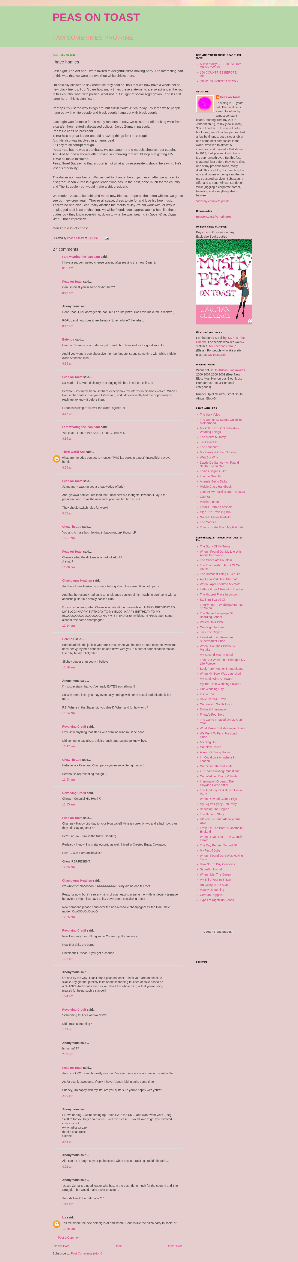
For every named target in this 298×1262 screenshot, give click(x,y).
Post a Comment (69, 1237)
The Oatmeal (208, 522)
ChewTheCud (71, 526)
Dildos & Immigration (214, 709)
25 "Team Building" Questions (219, 771)
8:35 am (67, 438)
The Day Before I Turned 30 (218, 845)
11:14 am (68, 625)
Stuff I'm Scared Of (212, 599)
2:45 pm (67, 1141)
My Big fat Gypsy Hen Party (218, 804)
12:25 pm (68, 917)
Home (119, 1246)
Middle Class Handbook (216, 486)
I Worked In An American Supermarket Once (216, 639)
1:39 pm (67, 1029)
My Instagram (217, 354)
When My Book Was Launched (220, 673)
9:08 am (67, 513)
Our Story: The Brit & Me (216, 766)
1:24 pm (67, 996)
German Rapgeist (211, 895)
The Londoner (209, 447)
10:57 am (68, 538)
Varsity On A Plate (212, 622)
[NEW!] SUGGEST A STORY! (219, 81)
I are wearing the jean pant (81, 256)
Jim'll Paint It (208, 442)
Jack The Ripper (211, 632)
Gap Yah (205, 496)
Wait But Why (209, 457)
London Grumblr (211, 476)
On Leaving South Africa (216, 704)
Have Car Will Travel (213, 699)
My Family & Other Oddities (218, 452)
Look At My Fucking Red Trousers (222, 491)
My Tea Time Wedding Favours (220, 684)
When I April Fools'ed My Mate (220, 584)
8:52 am (67, 1166)
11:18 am (68, 667)
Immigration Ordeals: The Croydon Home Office (217, 783)
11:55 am (68, 804)
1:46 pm (67, 1204)
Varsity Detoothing (212, 889)
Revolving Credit (74, 726)
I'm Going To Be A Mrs (214, 885)
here (207, 232)
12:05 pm (68, 867)
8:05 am (67, 268)
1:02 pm (67, 958)
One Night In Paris (212, 627)
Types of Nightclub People (217, 900)
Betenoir (68, 339)
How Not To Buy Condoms (217, 864)
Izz (64, 1217)
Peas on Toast (72, 281)
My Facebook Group (222, 346)
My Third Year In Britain (215, 879)
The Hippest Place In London (219, 594)
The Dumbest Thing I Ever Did (220, 574)
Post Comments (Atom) (86, 1253)
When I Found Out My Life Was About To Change (221, 553)
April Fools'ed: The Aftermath (219, 579)
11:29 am (68, 1228)
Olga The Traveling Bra (215, 512)
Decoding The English (214, 809)
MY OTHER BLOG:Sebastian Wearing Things (219, 430)
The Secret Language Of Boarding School (216, 615)
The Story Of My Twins (215, 546)
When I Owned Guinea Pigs (218, 799)
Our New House (210, 747)
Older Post (175, 1246)
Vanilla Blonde (209, 502)
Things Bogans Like (213, 471)
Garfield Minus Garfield (215, 517)
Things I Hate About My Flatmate (222, 527)
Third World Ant (73, 452)
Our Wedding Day (212, 689)
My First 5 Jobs (210, 850)
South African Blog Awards (227, 370)
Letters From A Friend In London (221, 589)
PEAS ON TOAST (96, 17)
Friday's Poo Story (212, 714)
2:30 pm (67, 1096)
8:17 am (67, 413)
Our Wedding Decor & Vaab (218, 776)
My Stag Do (208, 742)
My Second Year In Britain (217, 654)
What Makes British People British (222, 728)
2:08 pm (67, 1054)
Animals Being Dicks (213, 481)
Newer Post (61, 1246)
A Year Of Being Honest (215, 752)
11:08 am (68, 567)
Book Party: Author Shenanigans (221, 668)
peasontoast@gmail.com (214, 216)
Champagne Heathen (77, 580)
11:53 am (68, 779)
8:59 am (67, 467)
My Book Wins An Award (216, 678)
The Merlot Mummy (213, 437)
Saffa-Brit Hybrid (211, 869)
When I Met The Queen (215, 874)
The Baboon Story (212, 814)
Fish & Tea (207, 694)
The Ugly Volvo (210, 414)
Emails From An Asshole (216, 507)
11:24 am (68, 713)
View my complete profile (212, 201)
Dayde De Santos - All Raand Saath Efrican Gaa (219, 464)
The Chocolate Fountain (216, 560)
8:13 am (67, 326)
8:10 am (67, 293)
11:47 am (68, 746)
